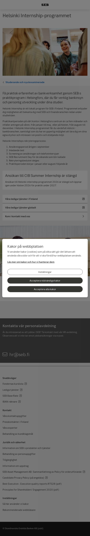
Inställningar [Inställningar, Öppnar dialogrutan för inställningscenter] (45, 272)
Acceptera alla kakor (45, 289)
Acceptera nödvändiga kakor (45, 280)
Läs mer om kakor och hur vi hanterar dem (30, 261)
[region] (45, 268)
